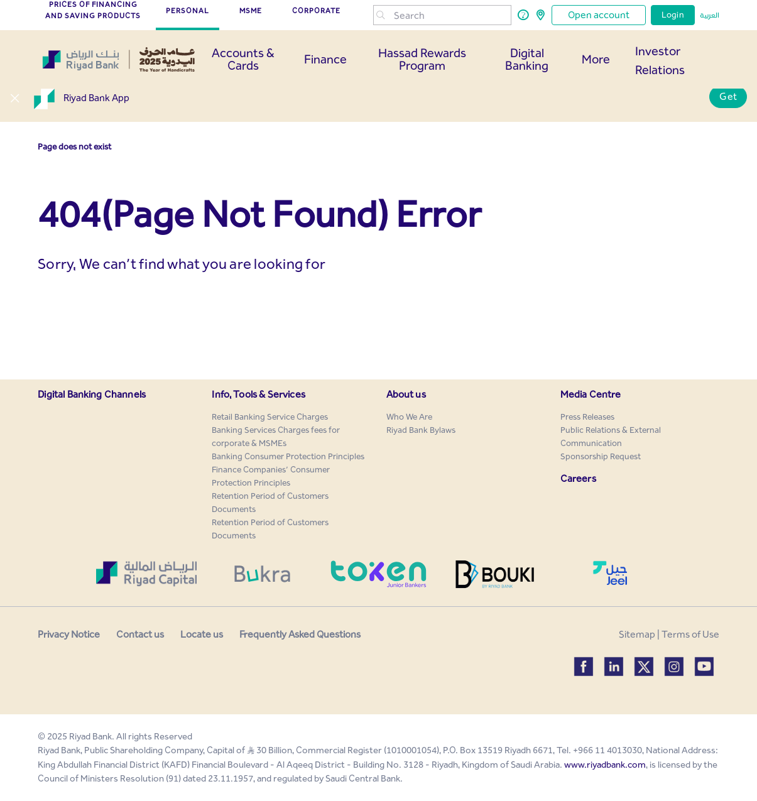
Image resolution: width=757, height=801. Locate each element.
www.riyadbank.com (605, 764)
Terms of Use (690, 634)
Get (728, 96)
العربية (709, 15)
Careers (578, 478)
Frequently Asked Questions (300, 634)
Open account (598, 15)
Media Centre (590, 394)
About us (406, 394)
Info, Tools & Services (258, 394)
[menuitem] (270, 416)
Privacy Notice (69, 634)
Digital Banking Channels (92, 394)
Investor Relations (660, 60)
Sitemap (637, 634)
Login (673, 14)
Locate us (201, 634)
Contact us (140, 634)
